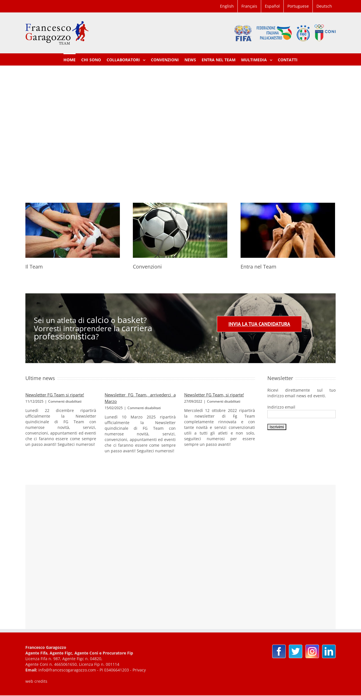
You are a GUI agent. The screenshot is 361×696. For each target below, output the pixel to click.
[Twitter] (295, 651)
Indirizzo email (281, 407)
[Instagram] (312, 651)
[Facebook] (279, 651)
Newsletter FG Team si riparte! (54, 395)
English (227, 6)
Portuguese (298, 6)
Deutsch (324, 6)
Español (272, 6)
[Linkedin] (329, 651)
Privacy (139, 670)
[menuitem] (226, 6)
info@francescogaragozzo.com (67, 670)
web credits (36, 681)
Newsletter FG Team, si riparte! (214, 395)
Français (249, 6)
